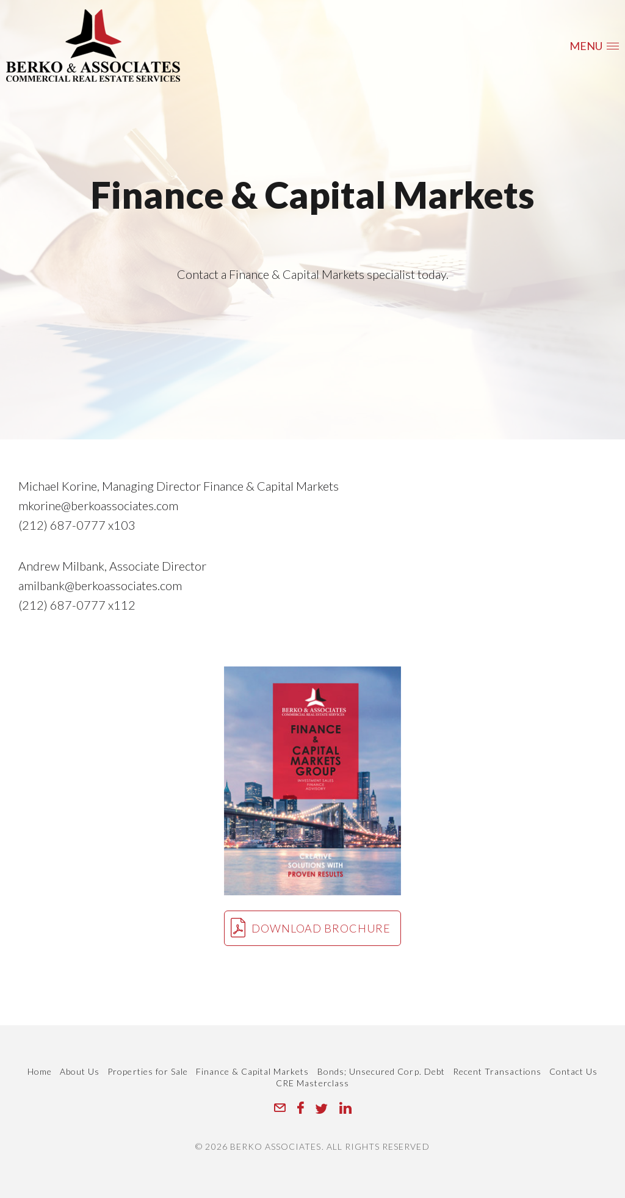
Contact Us (573, 1071)
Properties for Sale (147, 1071)
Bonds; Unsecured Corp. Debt (381, 1071)
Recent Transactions (497, 1071)
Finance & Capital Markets (252, 1071)
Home (39, 1071)
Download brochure (311, 927)
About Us (79, 1071)
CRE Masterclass (312, 1083)
